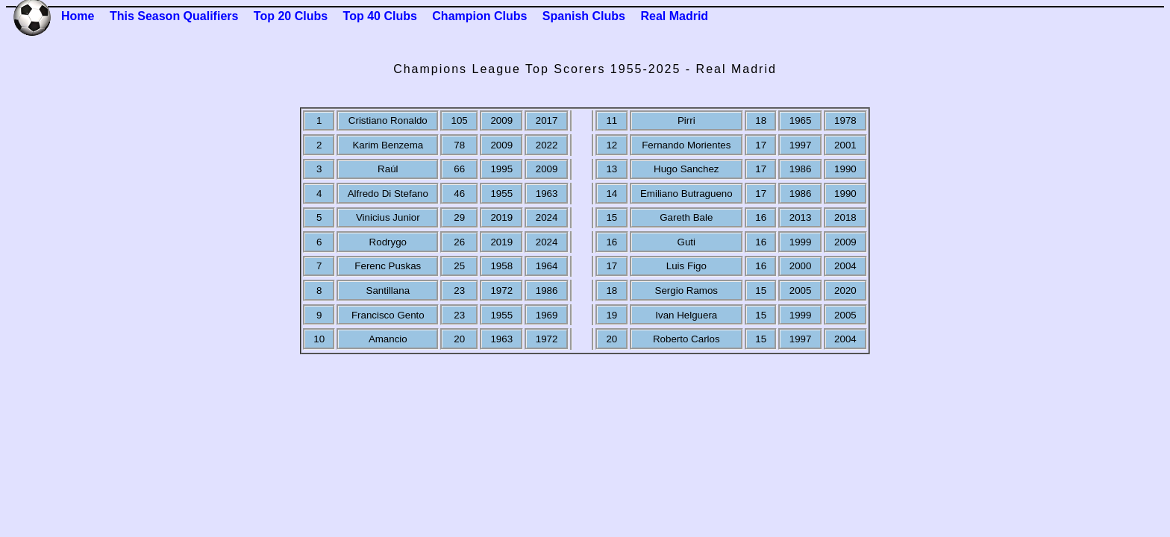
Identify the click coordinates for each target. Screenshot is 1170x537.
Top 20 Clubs (291, 16)
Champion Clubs (479, 16)
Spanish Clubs (583, 16)
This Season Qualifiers (174, 16)
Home (77, 16)
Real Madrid (674, 16)
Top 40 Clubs (380, 16)
